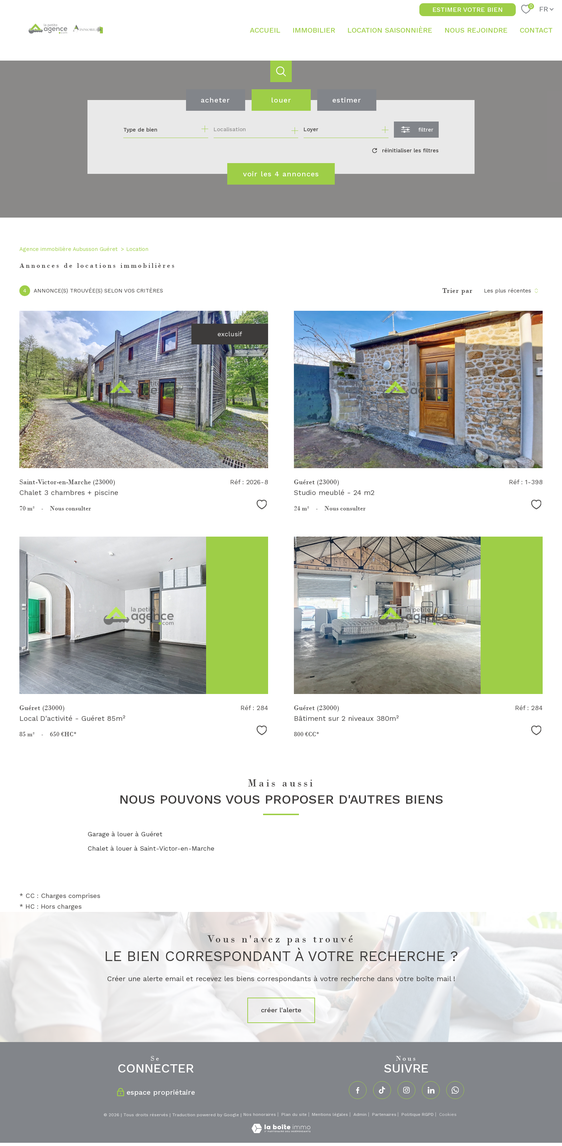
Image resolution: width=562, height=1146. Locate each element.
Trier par (457, 290)
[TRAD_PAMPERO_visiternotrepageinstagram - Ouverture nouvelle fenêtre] (406, 1090)
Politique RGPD (417, 1114)
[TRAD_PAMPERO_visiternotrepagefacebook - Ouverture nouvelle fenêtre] (358, 1090)
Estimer (346, 100)
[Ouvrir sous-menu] (340, 30)
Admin (360, 1114)
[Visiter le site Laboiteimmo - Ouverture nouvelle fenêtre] (281, 1131)
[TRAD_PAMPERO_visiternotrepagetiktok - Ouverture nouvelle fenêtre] (382, 1090)
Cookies (448, 1114)
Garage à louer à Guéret (124, 834)
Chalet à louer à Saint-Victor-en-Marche (150, 848)
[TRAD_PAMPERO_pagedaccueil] (65, 42)
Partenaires (384, 1114)
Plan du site (294, 1114)
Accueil (265, 30)
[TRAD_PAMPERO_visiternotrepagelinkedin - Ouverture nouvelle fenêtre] (431, 1090)
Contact (536, 30)
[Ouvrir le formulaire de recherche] (416, 130)
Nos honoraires (259, 1114)
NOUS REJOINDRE (476, 30)
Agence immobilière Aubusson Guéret (68, 249)
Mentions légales (330, 1114)
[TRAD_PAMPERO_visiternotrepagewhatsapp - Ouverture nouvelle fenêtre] (455, 1090)
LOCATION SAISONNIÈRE (389, 30)
